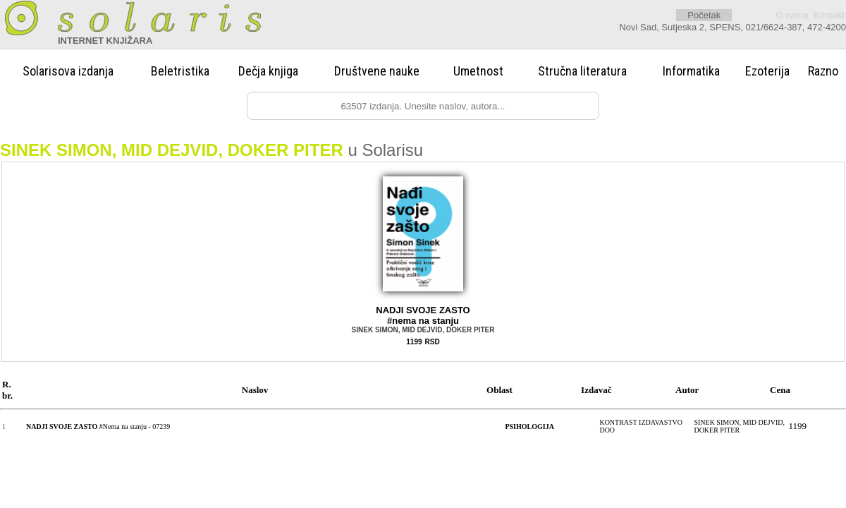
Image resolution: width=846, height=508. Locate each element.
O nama (792, 15)
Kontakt (829, 15)
